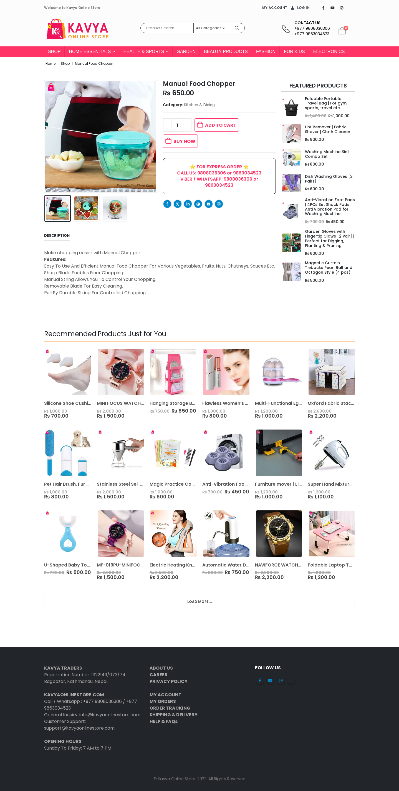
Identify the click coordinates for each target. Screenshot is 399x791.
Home (50, 63)
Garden (186, 51)
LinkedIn (187, 203)
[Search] (237, 28)
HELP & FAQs (164, 721)
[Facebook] (323, 8)
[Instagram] (341, 8)
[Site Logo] (77, 31)
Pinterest (198, 203)
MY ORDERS (163, 701)
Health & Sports (143, 51)
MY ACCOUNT (274, 7)
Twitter (177, 203)
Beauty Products (226, 51)
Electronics (329, 51)
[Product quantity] (177, 125)
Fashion (266, 51)
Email (208, 203)
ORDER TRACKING (170, 708)
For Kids (294, 51)
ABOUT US (161, 668)
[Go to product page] (291, 108)
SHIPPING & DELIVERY (174, 715)
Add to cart (220, 125)
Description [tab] (57, 235)
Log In (300, 7)
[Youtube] (332, 8)
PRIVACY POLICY (169, 681)
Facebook (167, 203)
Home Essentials (90, 51)
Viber (218, 203)
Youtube (270, 680)
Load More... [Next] (199, 601)
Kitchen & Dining (199, 105)
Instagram (281, 680)
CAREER (159, 675)
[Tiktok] (351, 8)
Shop (54, 51)
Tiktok (291, 680)
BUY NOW (184, 141)
